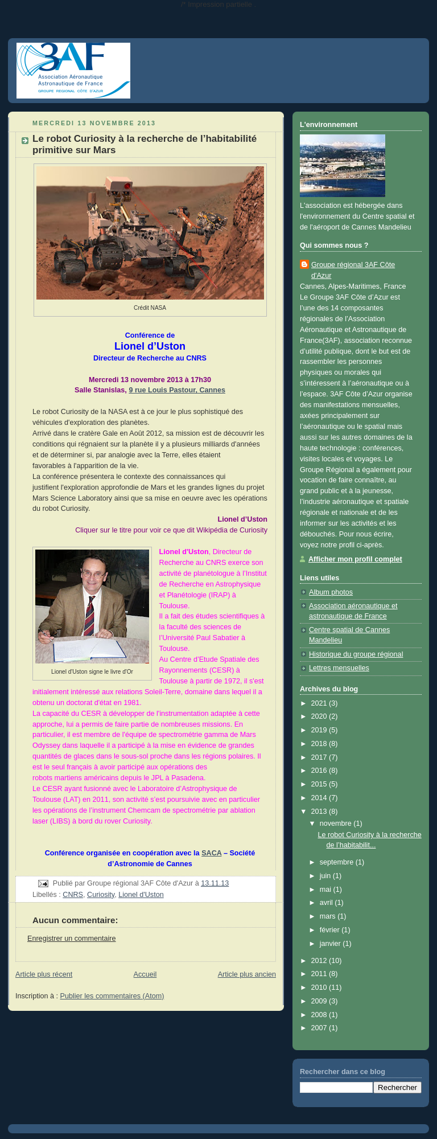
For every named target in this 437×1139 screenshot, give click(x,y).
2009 (320, 1001)
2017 (320, 757)
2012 (320, 961)
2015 (320, 784)
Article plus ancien (247, 974)
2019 (320, 730)
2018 (320, 744)
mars (329, 916)
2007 (320, 1028)
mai (326, 890)
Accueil (145, 974)
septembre (338, 862)
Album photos (331, 592)
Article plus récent (43, 974)
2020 (320, 716)
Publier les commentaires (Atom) (112, 996)
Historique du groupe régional (356, 654)
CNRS (73, 895)
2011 (320, 974)
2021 (320, 703)
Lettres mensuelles (339, 668)
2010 (320, 987)
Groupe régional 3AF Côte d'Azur (353, 270)
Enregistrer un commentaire (71, 939)
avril (327, 903)
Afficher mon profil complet (355, 559)
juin (326, 876)
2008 (320, 1015)
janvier (331, 944)
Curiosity (100, 895)
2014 (320, 798)
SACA (211, 853)
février (331, 930)
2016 (320, 771)
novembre (337, 823)
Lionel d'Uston (141, 895)
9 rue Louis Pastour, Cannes (177, 390)
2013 (320, 812)
